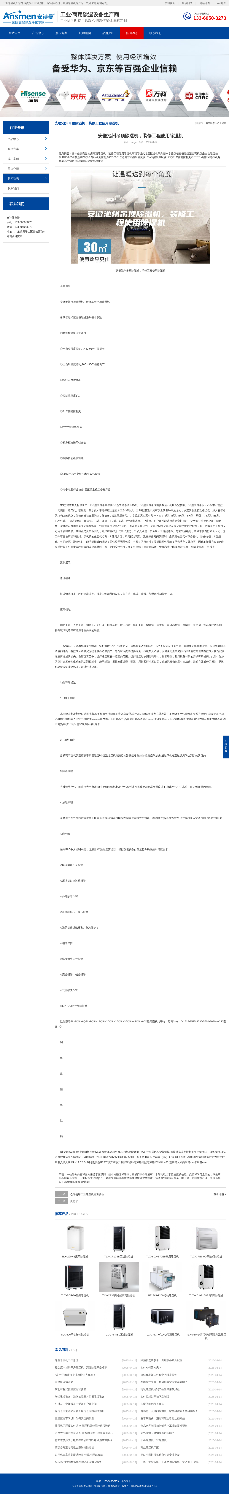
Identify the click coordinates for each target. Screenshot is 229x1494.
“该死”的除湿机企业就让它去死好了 (75, 1374)
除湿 (104, 301)
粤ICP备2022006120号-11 (144, 1486)
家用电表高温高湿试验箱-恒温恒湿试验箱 (79, 1454)
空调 (198, 818)
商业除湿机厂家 (150, 1447)
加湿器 (146, 818)
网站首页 (14, 33)
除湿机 (80, 301)
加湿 (151, 593)
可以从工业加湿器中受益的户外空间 (76, 1403)
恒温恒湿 (65, 593)
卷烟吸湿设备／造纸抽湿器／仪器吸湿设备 (79, 1396)
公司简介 (170, 2)
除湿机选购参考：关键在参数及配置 (161, 1360)
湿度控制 (76, 348)
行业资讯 (221, 123)
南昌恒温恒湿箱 (64, 1382)
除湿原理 (67, 771)
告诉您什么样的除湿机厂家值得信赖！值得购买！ (169, 1411)
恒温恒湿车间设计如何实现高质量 (74, 1418)
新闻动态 (132, 33)
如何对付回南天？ (151, 1367)
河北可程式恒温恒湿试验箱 (70, 1389)
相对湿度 (83, 818)
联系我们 (155, 33)
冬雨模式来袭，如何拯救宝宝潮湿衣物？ (164, 1382)
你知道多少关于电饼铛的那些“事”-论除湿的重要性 (83, 1440)
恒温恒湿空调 (76, 333)
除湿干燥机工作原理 (66, 1360)
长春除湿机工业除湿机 (154, 1440)
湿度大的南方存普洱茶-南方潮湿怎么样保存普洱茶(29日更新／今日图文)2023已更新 (85, 1432)
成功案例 (85, 33)
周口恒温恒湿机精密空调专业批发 (160, 1454)
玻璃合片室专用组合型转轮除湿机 (74, 1447)
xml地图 (221, 2)
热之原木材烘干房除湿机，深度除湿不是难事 (81, 1367)
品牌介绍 (108, 33)
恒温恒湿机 (79, 317)
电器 (70, 489)
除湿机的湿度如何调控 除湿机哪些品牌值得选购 (82, 1425)
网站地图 (205, 2)
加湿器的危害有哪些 (152, 1403)
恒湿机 (112, 755)
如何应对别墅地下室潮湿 (155, 1396)
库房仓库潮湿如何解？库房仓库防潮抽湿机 (79, 1411)
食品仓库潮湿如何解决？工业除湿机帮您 (164, 1425)
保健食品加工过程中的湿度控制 (159, 1374)
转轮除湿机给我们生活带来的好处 (160, 1389)
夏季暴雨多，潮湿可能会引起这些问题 (163, 1418)
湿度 (70, 379)
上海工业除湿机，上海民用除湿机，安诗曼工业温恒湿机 (171, 1461)
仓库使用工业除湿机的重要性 (87, 1194)
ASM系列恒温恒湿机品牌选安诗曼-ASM (78, 1461)
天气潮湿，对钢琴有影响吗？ (157, 1432)
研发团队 (187, 2)
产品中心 (38, 33)
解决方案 (61, 33)
